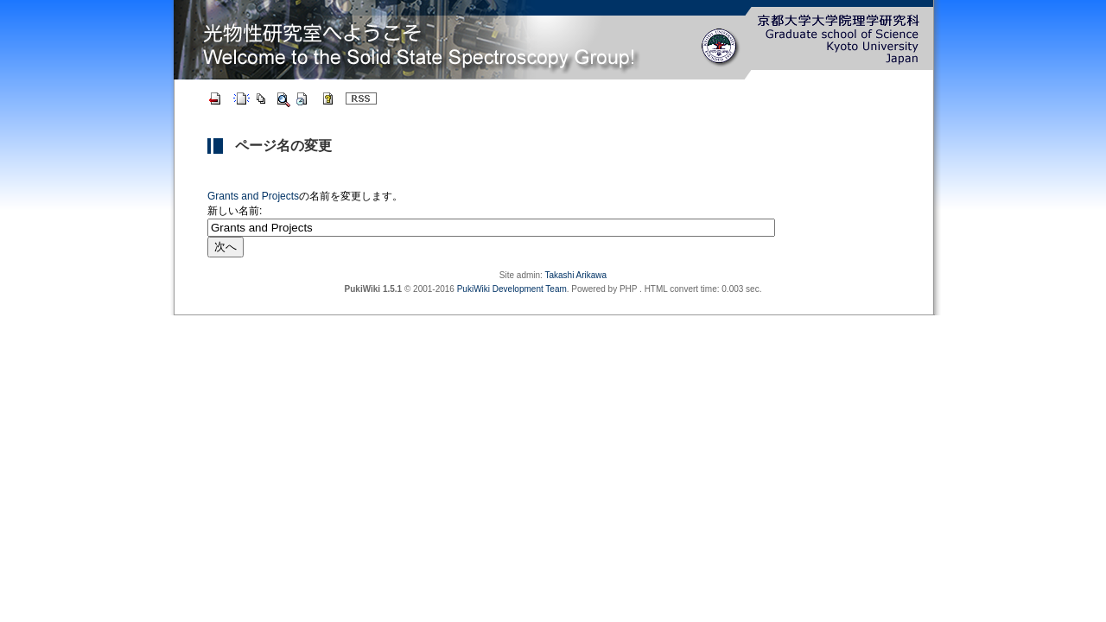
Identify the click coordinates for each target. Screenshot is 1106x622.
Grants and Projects (253, 196)
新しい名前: (234, 211)
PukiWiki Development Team (512, 289)
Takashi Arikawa (575, 275)
